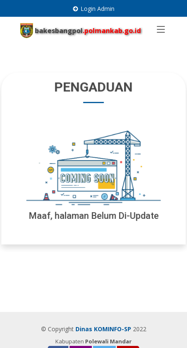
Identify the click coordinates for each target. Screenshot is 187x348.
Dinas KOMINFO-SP (103, 329)
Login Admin (97, 9)
